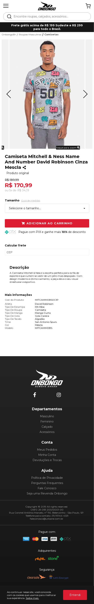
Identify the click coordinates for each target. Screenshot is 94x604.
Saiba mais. (32, 598)
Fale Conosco (47, 488)
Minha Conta (47, 455)
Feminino (47, 421)
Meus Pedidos (47, 449)
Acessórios (47, 432)
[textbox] (50, 16)
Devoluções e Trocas (47, 460)
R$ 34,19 (23, 190)
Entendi (75, 595)
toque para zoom (68, 147)
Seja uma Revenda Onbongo (47, 493)
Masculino (47, 416)
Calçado (47, 427)
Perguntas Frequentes (47, 483)
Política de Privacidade (47, 478)
